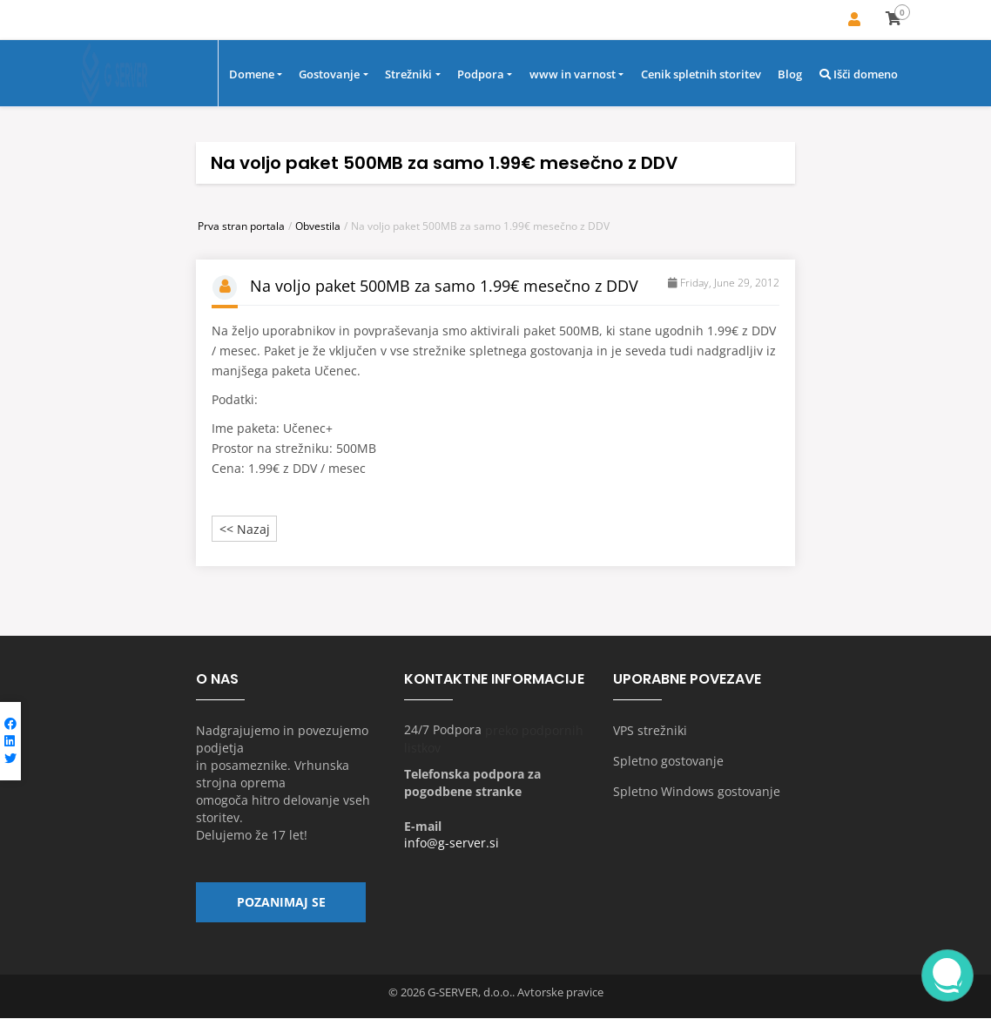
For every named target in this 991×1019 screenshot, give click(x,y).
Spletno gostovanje (668, 761)
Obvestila (317, 226)
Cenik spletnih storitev (701, 76)
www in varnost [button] (572, 76)
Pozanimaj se (281, 906)
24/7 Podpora (443, 731)
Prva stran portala (241, 226)
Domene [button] (251, 76)
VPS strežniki (650, 731)
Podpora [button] (480, 76)
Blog (790, 76)
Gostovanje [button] (329, 76)
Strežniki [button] (408, 76)
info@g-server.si (451, 844)
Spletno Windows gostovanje (696, 792)
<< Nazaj (244, 530)
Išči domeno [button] (858, 76)
